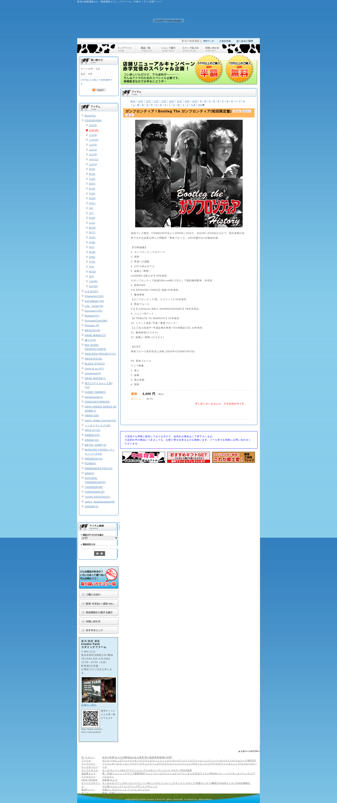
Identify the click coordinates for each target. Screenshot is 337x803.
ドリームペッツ (201, 760)
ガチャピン (199, 764)
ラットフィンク (161, 760)
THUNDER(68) (94, 487)
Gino (184, 770)
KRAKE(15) (92, 440)
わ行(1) (93, 164)
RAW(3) (90, 473)
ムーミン (174, 764)
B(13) (92, 174)
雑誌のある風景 (135, 757)
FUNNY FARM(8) (95, 392)
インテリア (248, 773)
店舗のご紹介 (89, 704)
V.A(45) (93, 281)
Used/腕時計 (243, 783)
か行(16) (94, 130)
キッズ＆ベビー (89, 767)
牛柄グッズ (108, 789)
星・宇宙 (107, 773)
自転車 (105, 780)
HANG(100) (92, 415)
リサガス (164, 764)
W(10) (92, 272)
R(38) (92, 252)
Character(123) (94, 296)
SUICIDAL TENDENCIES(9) (95, 480)
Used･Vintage (89, 780)
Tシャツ (142, 786)
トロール (174, 760)
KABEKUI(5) (92, 435)
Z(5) (91, 276)
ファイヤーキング (132, 760)
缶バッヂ (152, 783)
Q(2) (91, 247)
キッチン (237, 773)
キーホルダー (109, 783)
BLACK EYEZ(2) (95, 363)
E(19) (92, 189)
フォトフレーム (154, 773)
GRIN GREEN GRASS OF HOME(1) (101, 408)
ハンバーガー (217, 760)
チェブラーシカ (150, 764)
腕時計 (215, 783)
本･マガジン (88, 757)
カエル (244, 764)
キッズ (105, 770)
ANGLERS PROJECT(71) (100, 353)
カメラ (113, 780)
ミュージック (120, 773)
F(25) (92, 193)
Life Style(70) (94, 306)
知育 (189, 770)
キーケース (181, 783)
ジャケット (116, 786)
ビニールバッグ (166, 783)
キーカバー (131, 783)
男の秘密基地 (152, 757)
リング (120, 783)
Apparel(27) (92, 315)
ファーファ (186, 760)
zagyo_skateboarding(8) (100, 501)
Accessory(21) (94, 310)
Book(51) (90, 115)
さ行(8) (93, 135)
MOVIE (252, 760)
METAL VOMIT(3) (96, 445)
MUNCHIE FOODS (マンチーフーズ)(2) (100, 451)
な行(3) (93, 145)
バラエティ (108, 776)
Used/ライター (228, 783)
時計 (142, 773)
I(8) (91, 208)
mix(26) (93, 286)
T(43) (92, 262)
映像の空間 (166, 757)
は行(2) (93, 150)
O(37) (92, 237)
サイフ (191, 783)
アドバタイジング (230, 764)
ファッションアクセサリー (143, 770)
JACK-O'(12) (93, 430)
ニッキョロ (189, 773)
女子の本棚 (121, 757)
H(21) (92, 203)
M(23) (92, 228)
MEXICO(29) (93, 330)
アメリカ (86, 760)
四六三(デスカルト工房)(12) (99, 385)
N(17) (92, 232)
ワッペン (142, 783)
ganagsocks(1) (94, 397)
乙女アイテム (202, 773)
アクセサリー (88, 776)
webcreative (205, 799)
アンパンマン (165, 770)
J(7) (91, 213)
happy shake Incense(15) (100, 420)
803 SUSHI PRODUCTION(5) (95, 347)
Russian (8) (92, 325)
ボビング (117, 760)
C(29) (92, 179)
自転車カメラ (88, 773)
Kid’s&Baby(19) (94, 301)
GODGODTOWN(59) (97, 401)
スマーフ (137, 764)
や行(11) (94, 159)
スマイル (229, 760)
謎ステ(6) (90, 340)
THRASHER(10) (95, 492)
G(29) (92, 198)
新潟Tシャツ (88, 789)
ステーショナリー (172, 773)
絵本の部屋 (108, 757)
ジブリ (209, 764)
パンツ (126, 786)
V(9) (91, 267)
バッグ (134, 786)
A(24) (92, 169)
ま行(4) (93, 154)
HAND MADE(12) (95, 335)
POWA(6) (91, 463)
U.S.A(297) (92, 291)
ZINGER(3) (92, 506)
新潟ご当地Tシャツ (112, 793)
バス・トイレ (225, 773)
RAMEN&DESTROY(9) (99, 468)
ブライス (147, 760)
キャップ (152, 786)
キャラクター (88, 764)
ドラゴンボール (110, 764)
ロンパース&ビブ (119, 770)
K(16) (92, 218)
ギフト (85, 793)
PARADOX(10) (94, 458)
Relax (213, 773)
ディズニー (126, 764)
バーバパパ (186, 764)
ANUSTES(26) (94, 358)
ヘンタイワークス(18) (98, 425)
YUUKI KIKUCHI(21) (97, 496)
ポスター (107, 760)
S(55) (92, 257)
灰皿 (198, 783)
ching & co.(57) (94, 368)
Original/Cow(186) (96, 320)
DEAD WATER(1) (95, 378)
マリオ (216, 764)
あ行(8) (93, 125)
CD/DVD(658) (93, 120)
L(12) (92, 223)
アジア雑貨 (133, 773)
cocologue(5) (93, 373)
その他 (105, 786)
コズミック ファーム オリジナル (132, 789)
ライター (206, 783)
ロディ (176, 770)
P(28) (92, 242)
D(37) (92, 184)
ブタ (251, 764)
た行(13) (94, 140)
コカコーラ (241, 760)
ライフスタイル (89, 770)
